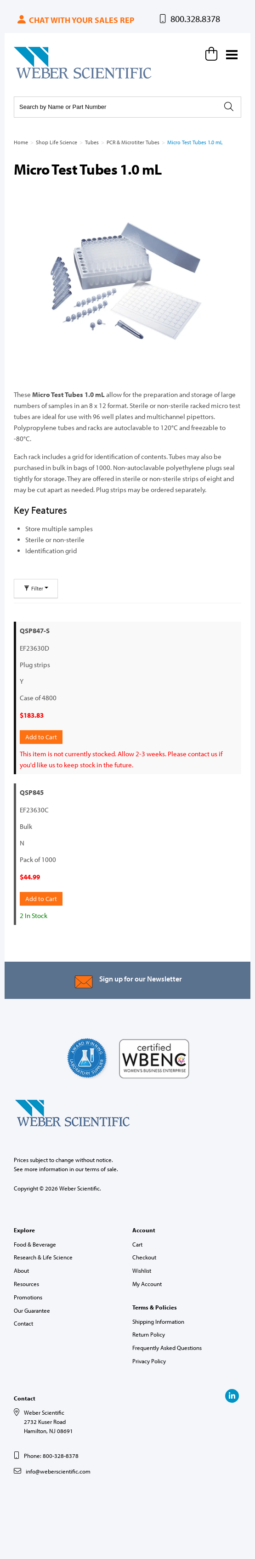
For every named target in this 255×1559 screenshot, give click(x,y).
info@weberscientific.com (58, 1471)
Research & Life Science (43, 1257)
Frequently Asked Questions (167, 1347)
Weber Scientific (35, 78)
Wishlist (141, 1270)
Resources (26, 1283)
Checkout (144, 1257)
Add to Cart (41, 737)
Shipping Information (158, 1321)
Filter (35, 588)
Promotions (28, 1297)
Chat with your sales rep (75, 20)
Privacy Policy (149, 1361)
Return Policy (148, 1334)
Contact (23, 1323)
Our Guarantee (32, 1310)
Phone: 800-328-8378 (51, 1455)
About (21, 1270)
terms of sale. (101, 1169)
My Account (147, 1283)
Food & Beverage (35, 1244)
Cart (137, 1244)
